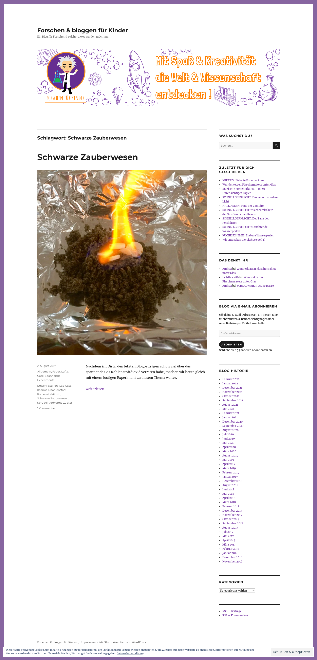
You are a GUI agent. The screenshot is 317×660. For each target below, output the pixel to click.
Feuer (56, 371)
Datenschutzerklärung (130, 653)
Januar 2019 (230, 476)
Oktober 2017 (230, 519)
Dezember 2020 (232, 421)
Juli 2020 (228, 434)
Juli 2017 (227, 532)
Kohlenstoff (57, 389)
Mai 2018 (228, 493)
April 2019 (229, 464)
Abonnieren (231, 344)
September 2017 (232, 523)
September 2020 (232, 426)
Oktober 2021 (230, 396)
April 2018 (228, 498)
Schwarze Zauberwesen (87, 157)
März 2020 (229, 451)
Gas (61, 385)
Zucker (67, 402)
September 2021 (232, 400)
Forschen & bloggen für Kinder (82, 30)
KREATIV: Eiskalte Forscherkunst (243, 180)
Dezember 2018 (232, 481)
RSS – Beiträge (232, 611)
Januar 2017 (230, 553)
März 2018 (229, 502)
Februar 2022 (231, 379)
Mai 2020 (228, 443)
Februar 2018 (230, 506)
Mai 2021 (228, 409)
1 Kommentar (46, 408)
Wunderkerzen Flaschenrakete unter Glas (249, 184)
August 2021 (230, 404)
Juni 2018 (228, 489)
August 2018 (230, 485)
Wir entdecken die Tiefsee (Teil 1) (243, 239)
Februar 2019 (230, 472)
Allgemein (44, 371)
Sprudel (42, 402)
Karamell (43, 389)
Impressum (88, 642)
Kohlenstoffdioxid (48, 394)
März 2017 (229, 544)
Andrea (227, 269)
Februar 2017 (230, 549)
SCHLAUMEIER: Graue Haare (255, 286)
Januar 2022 (230, 383)
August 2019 (230, 455)
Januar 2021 (230, 417)
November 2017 (232, 515)
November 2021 (232, 392)
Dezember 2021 (232, 387)
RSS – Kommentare (235, 615)
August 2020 (230, 430)
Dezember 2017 (232, 510)
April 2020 (229, 447)
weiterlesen (95, 389)
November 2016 (232, 561)
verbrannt (55, 402)
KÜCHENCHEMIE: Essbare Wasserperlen (248, 235)
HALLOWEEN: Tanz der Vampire (243, 206)
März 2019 (229, 468)
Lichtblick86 (230, 277)
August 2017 (230, 527)
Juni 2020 (228, 438)
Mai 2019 (228, 460)
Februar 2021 (230, 413)
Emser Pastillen (47, 385)
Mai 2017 (228, 536)
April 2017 (228, 540)
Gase (68, 385)
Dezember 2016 (232, 557)
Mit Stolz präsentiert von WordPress (122, 642)
